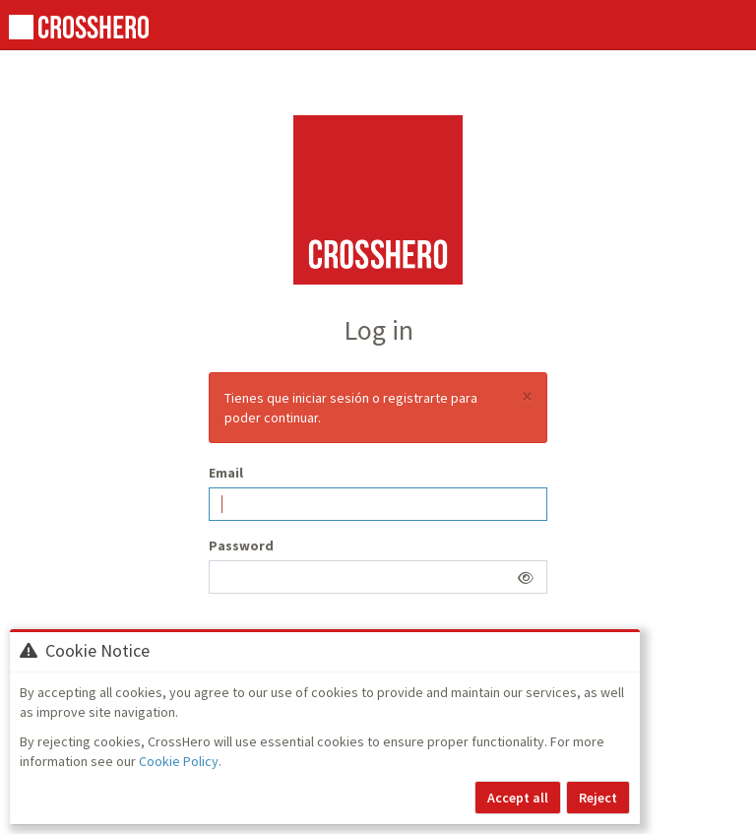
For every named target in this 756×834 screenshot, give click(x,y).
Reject (598, 797)
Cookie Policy (179, 761)
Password (241, 545)
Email (226, 472)
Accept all (517, 797)
